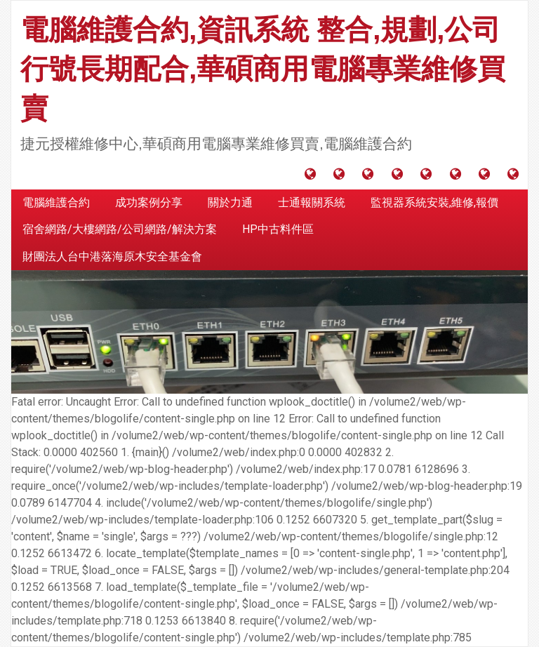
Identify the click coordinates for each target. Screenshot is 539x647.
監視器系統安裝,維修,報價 (434, 202)
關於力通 (230, 202)
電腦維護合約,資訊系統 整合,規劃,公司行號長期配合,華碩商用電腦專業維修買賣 (262, 69)
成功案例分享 (148, 202)
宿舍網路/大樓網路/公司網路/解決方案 (119, 229)
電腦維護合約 (56, 202)
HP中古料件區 (278, 229)
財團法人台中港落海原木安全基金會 (112, 256)
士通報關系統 (311, 202)
